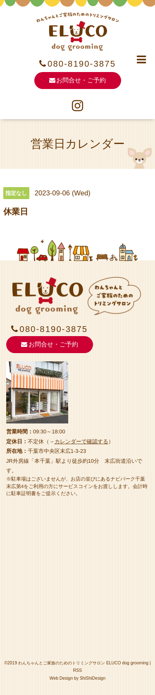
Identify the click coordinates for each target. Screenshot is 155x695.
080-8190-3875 (82, 63)
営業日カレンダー (78, 143)
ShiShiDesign (92, 678)
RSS (77, 670)
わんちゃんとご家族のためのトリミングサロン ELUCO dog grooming (83, 663)
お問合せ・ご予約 (77, 80)
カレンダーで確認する (81, 441)
